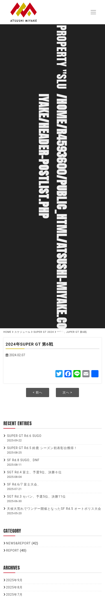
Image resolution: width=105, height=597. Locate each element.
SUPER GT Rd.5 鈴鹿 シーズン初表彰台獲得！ (42, 448)
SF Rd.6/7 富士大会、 (24, 484)
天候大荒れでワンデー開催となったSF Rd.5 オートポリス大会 (54, 508)
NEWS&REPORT (18, 543)
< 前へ (37, 392)
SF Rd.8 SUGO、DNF (23, 460)
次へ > (67, 392)
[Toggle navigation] (93, 12)
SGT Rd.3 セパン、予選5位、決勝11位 (36, 496)
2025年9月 (14, 580)
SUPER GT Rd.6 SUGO (24, 436)
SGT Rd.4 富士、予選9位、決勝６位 (34, 472)
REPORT (12, 550)
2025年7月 (14, 594)
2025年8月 (14, 587)
